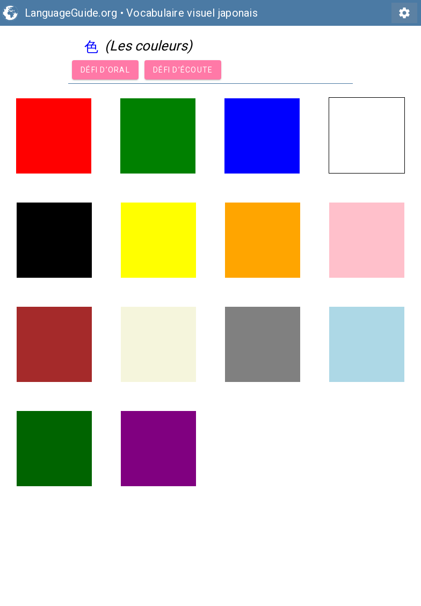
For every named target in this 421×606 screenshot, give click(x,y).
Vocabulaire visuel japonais (192, 12)
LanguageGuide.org (71, 12)
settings (404, 12)
